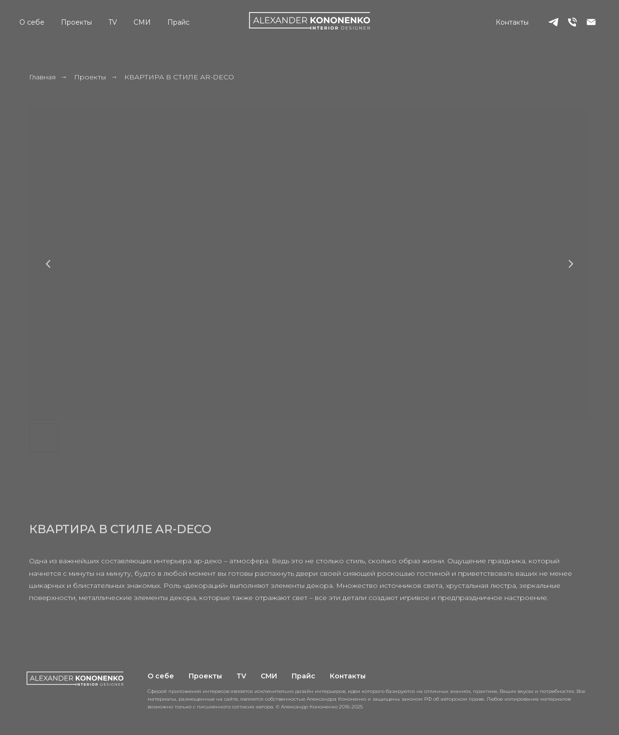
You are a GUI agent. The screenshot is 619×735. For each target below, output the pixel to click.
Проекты (76, 22)
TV (112, 22)
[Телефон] (572, 22)
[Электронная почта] (591, 22)
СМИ (142, 22)
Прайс (178, 22)
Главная (42, 77)
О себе (31, 22)
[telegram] (553, 22)
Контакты (512, 22)
